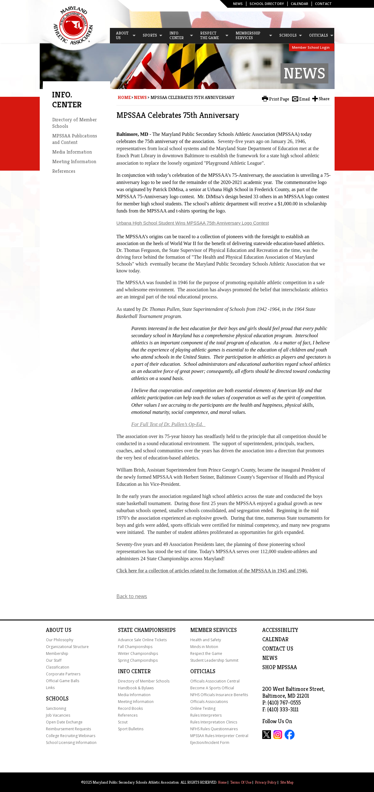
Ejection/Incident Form (209, 742)
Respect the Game (206, 653)
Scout (123, 722)
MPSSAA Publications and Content (74, 138)
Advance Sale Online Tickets (142, 639)
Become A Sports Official (212, 688)
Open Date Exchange (64, 722)
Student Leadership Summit (214, 660)
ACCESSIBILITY (280, 630)
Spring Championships (138, 660)
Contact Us (277, 648)
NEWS (269, 658)
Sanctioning (56, 708)
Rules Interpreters (206, 715)
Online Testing (202, 708)
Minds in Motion (204, 646)
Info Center (134, 671)
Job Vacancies (58, 715)
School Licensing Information (71, 742)
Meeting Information (74, 161)
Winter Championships (138, 653)
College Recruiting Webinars (70, 735)
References (63, 171)
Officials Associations (209, 701)
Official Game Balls (62, 680)
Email (304, 99)
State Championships (147, 630)
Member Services (213, 630)
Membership (57, 653)
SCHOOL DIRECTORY (267, 3)
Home (124, 97)
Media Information (72, 152)
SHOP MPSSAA (279, 667)
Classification (57, 667)
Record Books (130, 708)
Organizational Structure (67, 646)
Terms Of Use (240, 782)
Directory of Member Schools (143, 681)
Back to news (131, 596)
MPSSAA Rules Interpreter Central (219, 735)
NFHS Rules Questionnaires (214, 729)
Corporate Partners (63, 674)
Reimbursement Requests (68, 729)
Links (50, 687)
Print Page (279, 99)
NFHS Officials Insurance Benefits (219, 694)
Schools (57, 698)
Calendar (299, 3)
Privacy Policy (266, 782)
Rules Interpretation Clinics (213, 722)
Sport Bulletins (130, 729)
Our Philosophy (59, 639)
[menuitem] (123, 35)
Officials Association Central (215, 681)
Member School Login (311, 47)
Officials (202, 671)
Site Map (286, 782)
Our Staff (53, 660)
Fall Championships (135, 646)
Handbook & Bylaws (136, 688)
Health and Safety (205, 639)
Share (324, 98)
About (54, 630)
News (238, 3)
